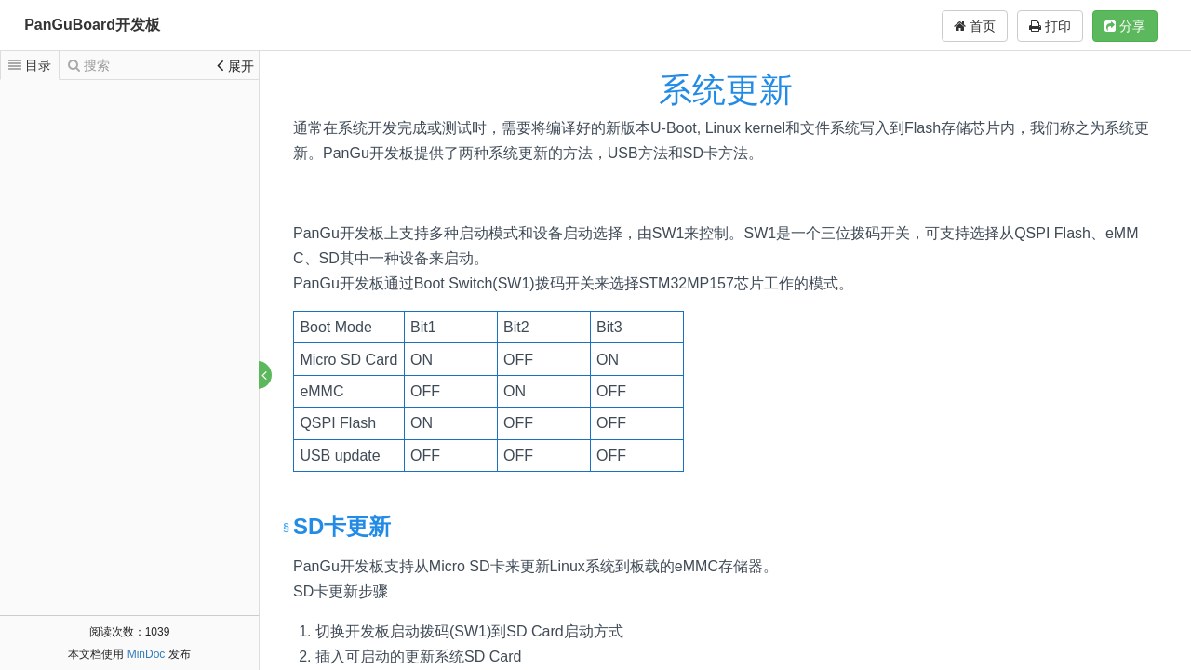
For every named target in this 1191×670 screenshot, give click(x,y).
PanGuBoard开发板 (92, 25)
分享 (1124, 26)
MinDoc (146, 654)
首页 (975, 26)
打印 (1050, 26)
